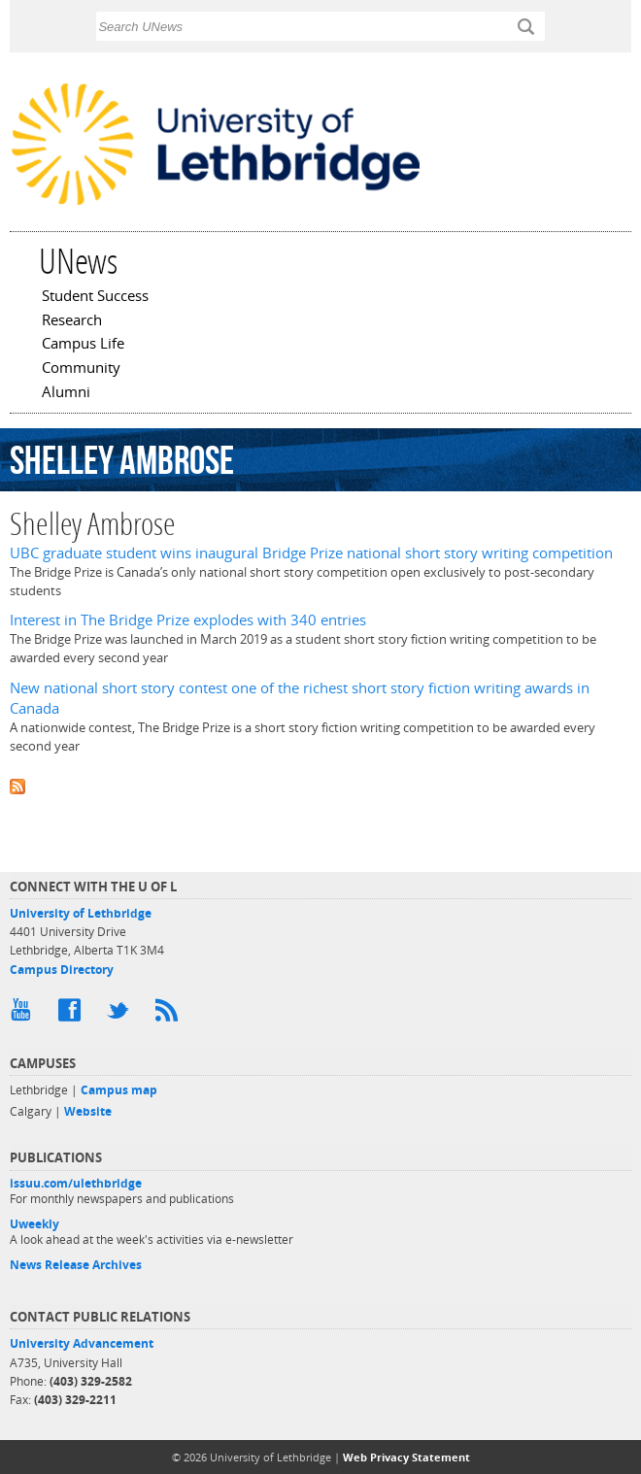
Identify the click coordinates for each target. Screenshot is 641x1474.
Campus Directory (62, 969)
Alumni (66, 393)
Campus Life (83, 344)
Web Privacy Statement (406, 1457)
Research (72, 321)
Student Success (95, 297)
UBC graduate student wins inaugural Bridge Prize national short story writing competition (311, 553)
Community (81, 369)
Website (88, 1111)
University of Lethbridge (81, 913)
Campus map (119, 1090)
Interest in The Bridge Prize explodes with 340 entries (188, 620)
